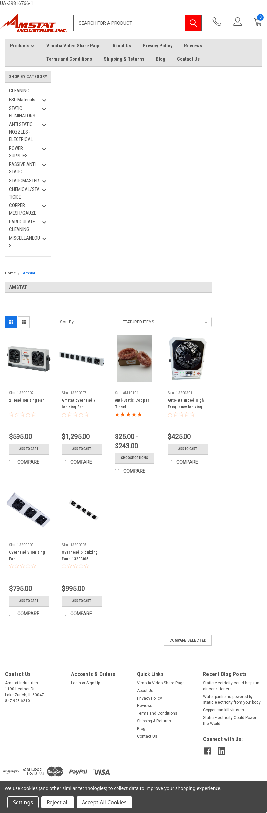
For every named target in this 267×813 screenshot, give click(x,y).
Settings (23, 802)
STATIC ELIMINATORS (22, 112)
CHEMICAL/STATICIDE (24, 193)
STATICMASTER (24, 181)
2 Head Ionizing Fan (26, 400)
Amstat (29, 273)
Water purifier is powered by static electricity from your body (232, 699)
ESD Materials (22, 100)
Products (22, 46)
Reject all (58, 802)
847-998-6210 (218, 22)
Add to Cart (28, 449)
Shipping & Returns (124, 59)
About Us (121, 46)
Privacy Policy (158, 46)
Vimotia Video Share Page (73, 46)
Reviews (193, 46)
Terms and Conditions (69, 59)
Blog (160, 59)
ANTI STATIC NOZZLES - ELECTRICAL (21, 131)
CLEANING (19, 91)
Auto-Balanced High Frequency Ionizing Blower (186, 407)
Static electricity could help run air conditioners (231, 686)
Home (10, 273)
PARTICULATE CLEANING (22, 225)
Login (76, 683)
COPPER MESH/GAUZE (22, 209)
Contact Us (188, 59)
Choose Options (134, 458)
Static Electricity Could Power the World (229, 720)
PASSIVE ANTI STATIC (22, 168)
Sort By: (67, 321)
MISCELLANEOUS (24, 241)
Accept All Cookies (104, 802)
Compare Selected (187, 640)
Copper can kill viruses (223, 710)
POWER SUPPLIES (18, 152)
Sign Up (93, 683)
